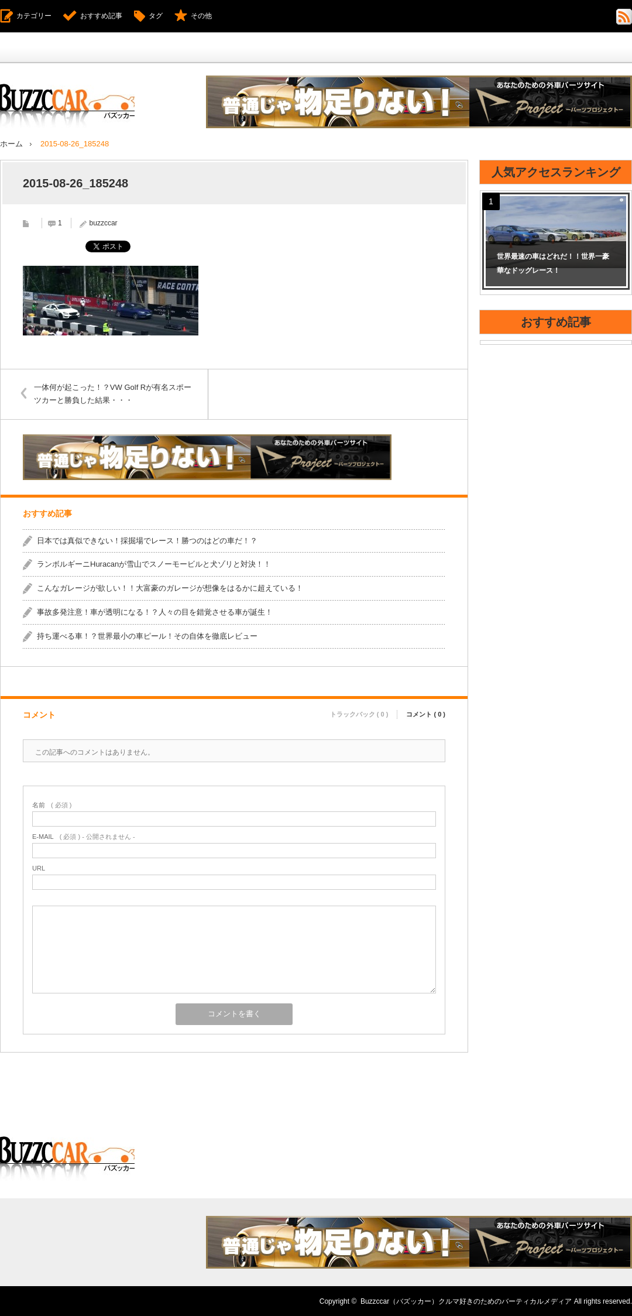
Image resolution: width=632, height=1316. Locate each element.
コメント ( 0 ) (425, 713)
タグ (156, 16)
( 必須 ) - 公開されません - (83, 836)
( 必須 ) (51, 804)
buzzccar (104, 222)
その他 (201, 16)
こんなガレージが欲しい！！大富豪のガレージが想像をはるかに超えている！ (170, 588)
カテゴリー (33, 16)
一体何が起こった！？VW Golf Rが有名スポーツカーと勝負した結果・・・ (114, 393)
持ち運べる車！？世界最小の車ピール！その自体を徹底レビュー (147, 635)
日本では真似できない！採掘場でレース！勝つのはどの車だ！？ (147, 540)
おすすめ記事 (101, 16)
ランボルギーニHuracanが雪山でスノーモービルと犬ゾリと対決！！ (154, 564)
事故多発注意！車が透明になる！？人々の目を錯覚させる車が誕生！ (155, 611)
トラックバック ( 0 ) (359, 713)
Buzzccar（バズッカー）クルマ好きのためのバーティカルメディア (466, 1301)
